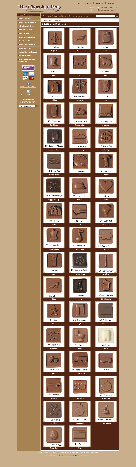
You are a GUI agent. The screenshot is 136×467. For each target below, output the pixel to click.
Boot (54, 75)
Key (80, 224)
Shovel (80, 299)
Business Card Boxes (27, 37)
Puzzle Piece (105, 249)
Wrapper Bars (24, 33)
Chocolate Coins (25, 48)
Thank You (54, 349)
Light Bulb (106, 224)
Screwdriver (105, 274)
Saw (53, 274)
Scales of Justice (80, 274)
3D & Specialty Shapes (27, 26)
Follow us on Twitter (28, 94)
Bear (106, 75)
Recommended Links (76, 453)
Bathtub (80, 50)
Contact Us (99, 3)
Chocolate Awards (25, 56)
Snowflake (54, 423)
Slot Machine (106, 299)
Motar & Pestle (54, 249)
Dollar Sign (106, 150)
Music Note (80, 249)
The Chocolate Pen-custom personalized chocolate (68, 455)
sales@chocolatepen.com (106, 10)
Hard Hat (79, 199)
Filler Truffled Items (26, 41)
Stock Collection (25, 18)
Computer (106, 125)
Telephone (80, 324)
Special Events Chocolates (28, 52)
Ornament (106, 398)
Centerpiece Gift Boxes (27, 22)
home (79, 3)
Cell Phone (54, 125)
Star (53, 324)
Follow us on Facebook (28, 87)
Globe (80, 175)
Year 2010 (80, 398)
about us (88, 3)
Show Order (94, 453)
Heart (106, 199)
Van (106, 373)
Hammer (106, 175)
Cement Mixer (80, 125)
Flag (80, 448)
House (54, 224)
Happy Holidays (54, 199)
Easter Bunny (106, 423)
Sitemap (86, 453)
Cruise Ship (80, 150)
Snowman (80, 423)
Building (54, 100)
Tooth (106, 349)
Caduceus (80, 100)
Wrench (54, 398)
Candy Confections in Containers (27, 60)
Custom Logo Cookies (27, 44)
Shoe (54, 299)
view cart (111, 3)
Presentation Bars (25, 30)
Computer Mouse (54, 150)
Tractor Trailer (79, 373)
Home (44, 20)
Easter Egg (54, 448)
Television (106, 324)
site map (40, 453)
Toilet (80, 349)
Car (106, 100)
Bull (79, 75)
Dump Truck (54, 175)
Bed (106, 50)
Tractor (54, 373)
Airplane (54, 50)
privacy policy (64, 453)
